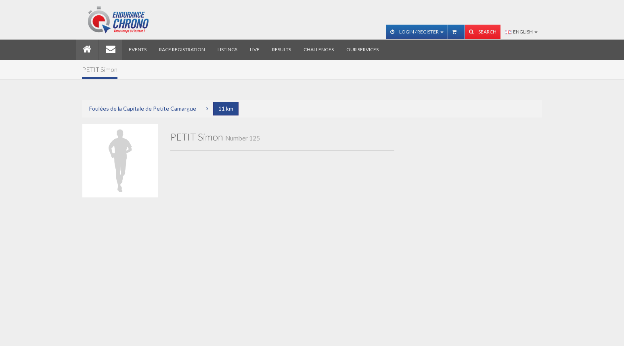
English (521, 32)
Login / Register (417, 32)
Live (255, 49)
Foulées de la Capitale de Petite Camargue (142, 108)
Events (138, 49)
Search (482, 32)
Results (281, 49)
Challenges (319, 49)
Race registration (182, 49)
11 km (225, 108)
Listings (227, 49)
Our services (362, 49)
